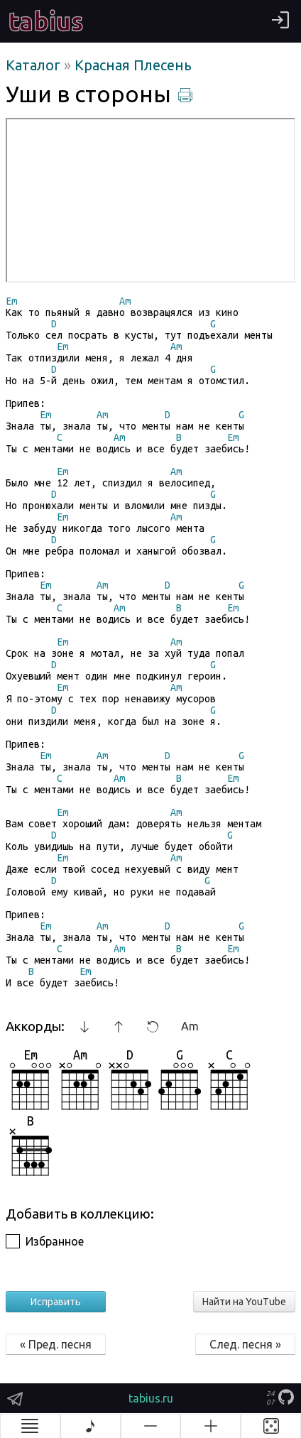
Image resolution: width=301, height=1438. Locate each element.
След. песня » (245, 1344)
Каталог (35, 65)
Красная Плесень (133, 65)
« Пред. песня (56, 1344)
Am (190, 1026)
